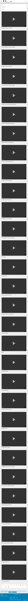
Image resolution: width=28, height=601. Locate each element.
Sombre (14, 597)
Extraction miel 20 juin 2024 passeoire (7, 180)
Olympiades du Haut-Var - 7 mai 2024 (7, 28)
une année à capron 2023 (5, 581)
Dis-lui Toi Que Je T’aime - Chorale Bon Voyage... (8, 85)
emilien (3, 352)
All (14, 5)
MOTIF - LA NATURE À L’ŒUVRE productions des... (8, 485)
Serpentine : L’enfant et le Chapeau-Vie (7, 66)
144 (20, 585)
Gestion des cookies (17, 594)
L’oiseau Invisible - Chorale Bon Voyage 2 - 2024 (8, 237)
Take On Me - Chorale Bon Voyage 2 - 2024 (7, 161)
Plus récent (14, 7)
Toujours (14, 9)
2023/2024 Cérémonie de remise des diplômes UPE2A (9, 104)
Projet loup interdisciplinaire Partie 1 (7, 504)
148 (8, 586)
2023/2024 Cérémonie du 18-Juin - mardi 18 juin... (8, 466)
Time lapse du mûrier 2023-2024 (6, 523)
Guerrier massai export (5, 333)
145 (23, 585)
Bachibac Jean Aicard (4, 428)
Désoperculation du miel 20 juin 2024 (7, 218)
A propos (1, 594)
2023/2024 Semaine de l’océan (6, 447)
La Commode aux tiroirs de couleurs (7, 409)
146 (25, 585)
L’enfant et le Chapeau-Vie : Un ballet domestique (8, 47)
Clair (11, 597)
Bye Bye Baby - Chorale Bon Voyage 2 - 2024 (8, 314)
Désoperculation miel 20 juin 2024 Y (6, 199)
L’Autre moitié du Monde (5, 390)
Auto (17, 597)
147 (6, 586)
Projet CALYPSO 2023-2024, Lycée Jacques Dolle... (8, 123)
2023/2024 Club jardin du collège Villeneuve (8, 142)
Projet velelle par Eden (5, 371)
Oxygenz (19, 599)
